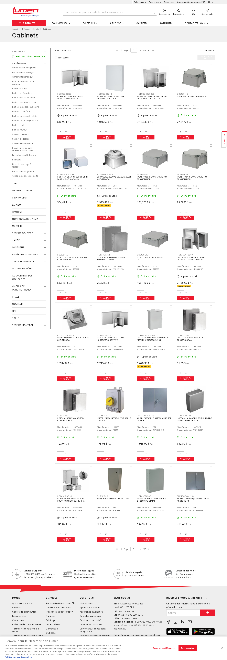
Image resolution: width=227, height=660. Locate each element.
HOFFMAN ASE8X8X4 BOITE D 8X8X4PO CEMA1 (190, 339)
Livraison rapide (133, 572)
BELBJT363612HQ (145, 415)
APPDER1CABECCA (66, 335)
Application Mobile (90, 607)
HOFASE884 (183, 335)
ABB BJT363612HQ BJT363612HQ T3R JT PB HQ (154, 419)
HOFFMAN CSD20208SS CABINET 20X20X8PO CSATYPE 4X (152, 97)
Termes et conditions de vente (25, 630)
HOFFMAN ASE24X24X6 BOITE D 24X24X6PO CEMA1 (151, 499)
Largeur (17, 204)
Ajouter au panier (66, 137)
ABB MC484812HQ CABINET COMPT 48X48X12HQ (193, 499)
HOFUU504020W (185, 255)
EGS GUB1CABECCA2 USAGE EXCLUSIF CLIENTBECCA (114, 178)
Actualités (166, 23)
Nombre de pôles (22, 268)
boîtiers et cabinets (30, 29)
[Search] (110, 12)
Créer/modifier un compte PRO (191, 2)
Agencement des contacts (22, 277)
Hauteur (17, 211)
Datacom (50, 616)
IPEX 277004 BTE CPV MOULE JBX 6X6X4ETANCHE (192, 178)
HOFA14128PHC (64, 496)
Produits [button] (29, 23)
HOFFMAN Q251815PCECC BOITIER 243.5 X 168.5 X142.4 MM (72, 178)
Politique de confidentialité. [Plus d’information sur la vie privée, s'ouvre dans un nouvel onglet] (18, 657)
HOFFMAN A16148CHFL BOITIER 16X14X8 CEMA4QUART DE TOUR (194, 419)
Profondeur (20, 197)
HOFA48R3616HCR (146, 335)
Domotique (52, 628)
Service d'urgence (33, 570)
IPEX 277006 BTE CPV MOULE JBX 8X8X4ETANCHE (152, 178)
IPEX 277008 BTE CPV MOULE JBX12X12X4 (150, 258)
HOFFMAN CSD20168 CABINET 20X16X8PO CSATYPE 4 (70, 97)
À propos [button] (115, 23)
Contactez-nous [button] (195, 23)
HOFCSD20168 (64, 94)
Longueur (18, 247)
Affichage (18, 51)
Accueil (15, 29)
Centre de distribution (24, 611)
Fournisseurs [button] (60, 23)
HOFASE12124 (103, 255)
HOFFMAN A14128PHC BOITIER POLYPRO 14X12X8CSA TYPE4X (71, 499)
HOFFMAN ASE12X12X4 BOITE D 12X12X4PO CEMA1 (111, 258)
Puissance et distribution (59, 611)
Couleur (17, 303)
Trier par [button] (207, 50)
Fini (14, 310)
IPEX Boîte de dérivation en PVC (192, 96)
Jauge (16, 240)
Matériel (17, 226)
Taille (15, 318)
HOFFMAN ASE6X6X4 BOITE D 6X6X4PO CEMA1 (70, 419)
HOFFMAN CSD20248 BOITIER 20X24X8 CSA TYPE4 (110, 97)
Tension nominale (23, 261)
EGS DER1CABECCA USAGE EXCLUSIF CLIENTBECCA (73, 339)
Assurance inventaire (91, 611)
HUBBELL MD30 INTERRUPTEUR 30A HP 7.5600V (114, 419)
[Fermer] (222, 648)
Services (52, 597)
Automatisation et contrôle (60, 603)
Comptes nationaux (90, 616)
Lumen (16, 597)
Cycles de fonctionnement (22, 288)
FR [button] (209, 2)
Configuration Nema (25, 218)
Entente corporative (91, 624)
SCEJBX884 (142, 174)
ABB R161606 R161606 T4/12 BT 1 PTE (113, 498)
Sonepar (16, 607)
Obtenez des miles (186, 570)
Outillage (51, 632)
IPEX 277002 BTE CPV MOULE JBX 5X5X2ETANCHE (72, 258)
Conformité (18, 620)
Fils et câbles (53, 624)
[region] (113, 648)
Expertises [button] (89, 23)
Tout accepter (187, 648)
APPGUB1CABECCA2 (106, 174)
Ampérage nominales (25, 254)
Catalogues (169, 2)
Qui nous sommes (22, 603)
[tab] (29, 51)
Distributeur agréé (84, 570)
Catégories (19, 63)
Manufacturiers (22, 190)
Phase (15, 296)
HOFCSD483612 (105, 335)
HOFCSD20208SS (145, 94)
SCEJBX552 (62, 255)
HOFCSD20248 (104, 94)
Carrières (142, 23)
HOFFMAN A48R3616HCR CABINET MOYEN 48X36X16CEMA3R (152, 339)
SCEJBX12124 (143, 255)
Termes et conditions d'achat (28, 635)
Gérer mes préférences (163, 648)
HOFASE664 (63, 415)
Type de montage (22, 325)
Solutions (87, 597)
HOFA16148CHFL (185, 415)
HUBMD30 (102, 415)
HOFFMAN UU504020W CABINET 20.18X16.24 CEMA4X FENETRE (191, 258)
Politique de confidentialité (26, 624)
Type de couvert (22, 233)
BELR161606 (102, 496)
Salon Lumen (140, 2)
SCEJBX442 (182, 94)
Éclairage (51, 620)
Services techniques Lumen (95, 635)
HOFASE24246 (144, 496)
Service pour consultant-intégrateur (93, 630)
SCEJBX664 (182, 174)
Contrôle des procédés (58, 607)
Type (15, 183)
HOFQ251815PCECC (66, 174)
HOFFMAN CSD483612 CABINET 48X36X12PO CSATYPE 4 (111, 339)
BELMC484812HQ (185, 496)
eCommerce (86, 603)
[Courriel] (183, 613)
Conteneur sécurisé (90, 620)
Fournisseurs (155, 2)
